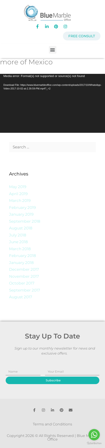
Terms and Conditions (52, 424)
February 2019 (22, 207)
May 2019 (17, 186)
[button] (52, 50)
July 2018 (17, 235)
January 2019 (21, 214)
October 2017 (21, 283)
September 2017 (24, 290)
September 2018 (24, 221)
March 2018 (20, 249)
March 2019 (20, 200)
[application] (52, 103)
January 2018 (21, 262)
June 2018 (18, 242)
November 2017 (24, 276)
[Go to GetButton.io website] (94, 443)
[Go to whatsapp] (94, 434)
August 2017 (20, 297)
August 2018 (20, 228)
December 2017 (24, 269)
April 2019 (18, 193)
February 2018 (22, 255)
